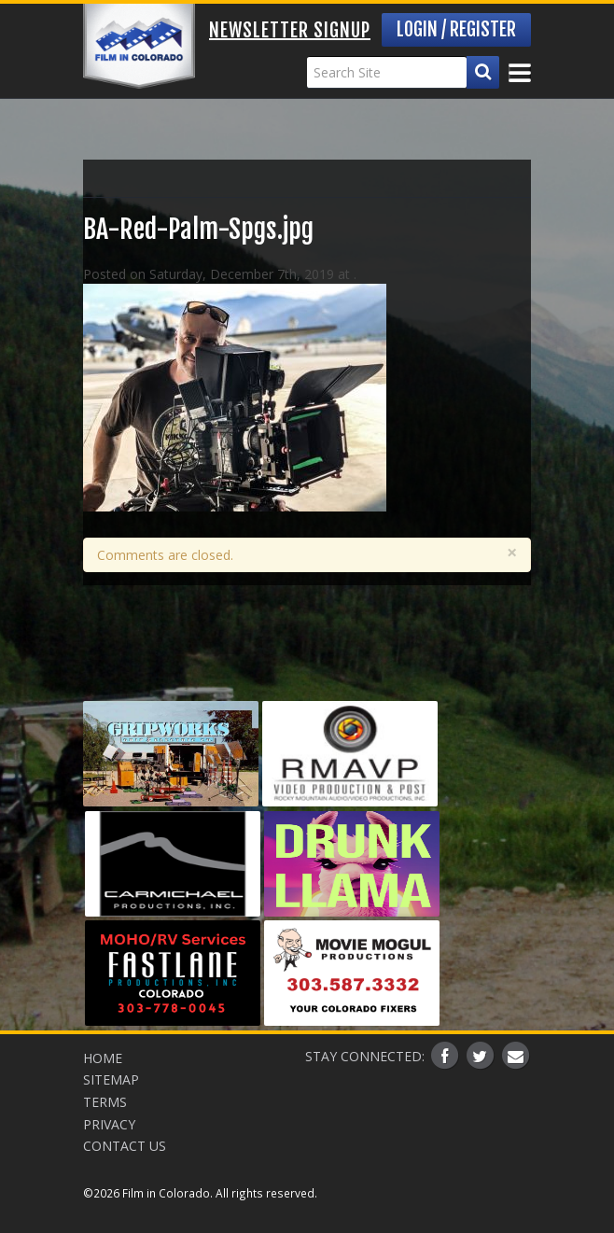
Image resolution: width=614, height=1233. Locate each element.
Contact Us (124, 1146)
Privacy (109, 1124)
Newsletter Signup (289, 30)
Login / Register (456, 29)
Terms (105, 1102)
